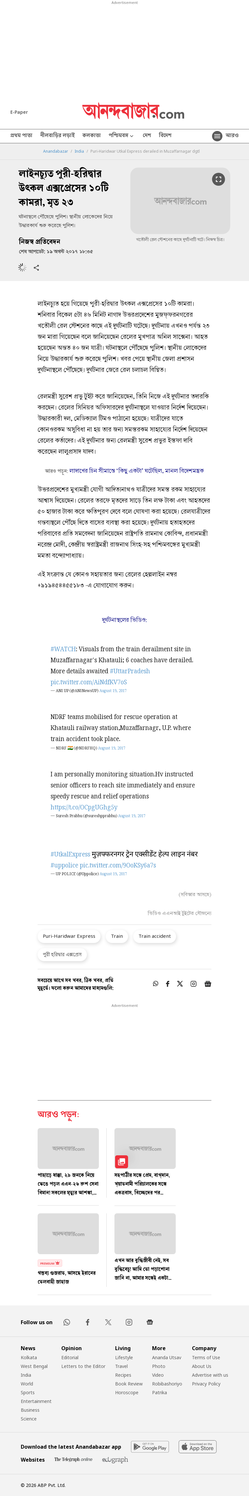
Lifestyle (124, 1357)
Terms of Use (206, 1357)
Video (158, 1375)
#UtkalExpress (70, 855)
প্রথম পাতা (21, 136)
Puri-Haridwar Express (69, 936)
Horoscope (126, 1392)
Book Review (129, 1384)
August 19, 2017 (112, 691)
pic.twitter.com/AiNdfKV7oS (89, 682)
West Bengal (34, 1366)
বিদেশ (165, 136)
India (79, 151)
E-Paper (19, 112)
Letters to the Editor (83, 1366)
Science (29, 1419)
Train (117, 936)
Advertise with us (210, 1375)
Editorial (69, 1357)
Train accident (154, 936)
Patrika (159, 1392)
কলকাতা (91, 136)
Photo (158, 1366)
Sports (28, 1392)
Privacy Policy (206, 1384)
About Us (201, 1366)
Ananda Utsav (166, 1357)
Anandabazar (55, 151)
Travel (121, 1366)
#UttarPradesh (130, 671)
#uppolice (64, 866)
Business (30, 1410)
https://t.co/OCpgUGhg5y (84, 808)
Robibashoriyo (167, 1384)
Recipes (123, 1375)
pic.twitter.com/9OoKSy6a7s (118, 866)
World (27, 1384)
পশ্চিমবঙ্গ (122, 136)
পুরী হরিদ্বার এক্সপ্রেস (62, 954)
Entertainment (36, 1401)
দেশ (147, 136)
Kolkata (29, 1357)
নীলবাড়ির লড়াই (57, 136)
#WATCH (63, 649)
